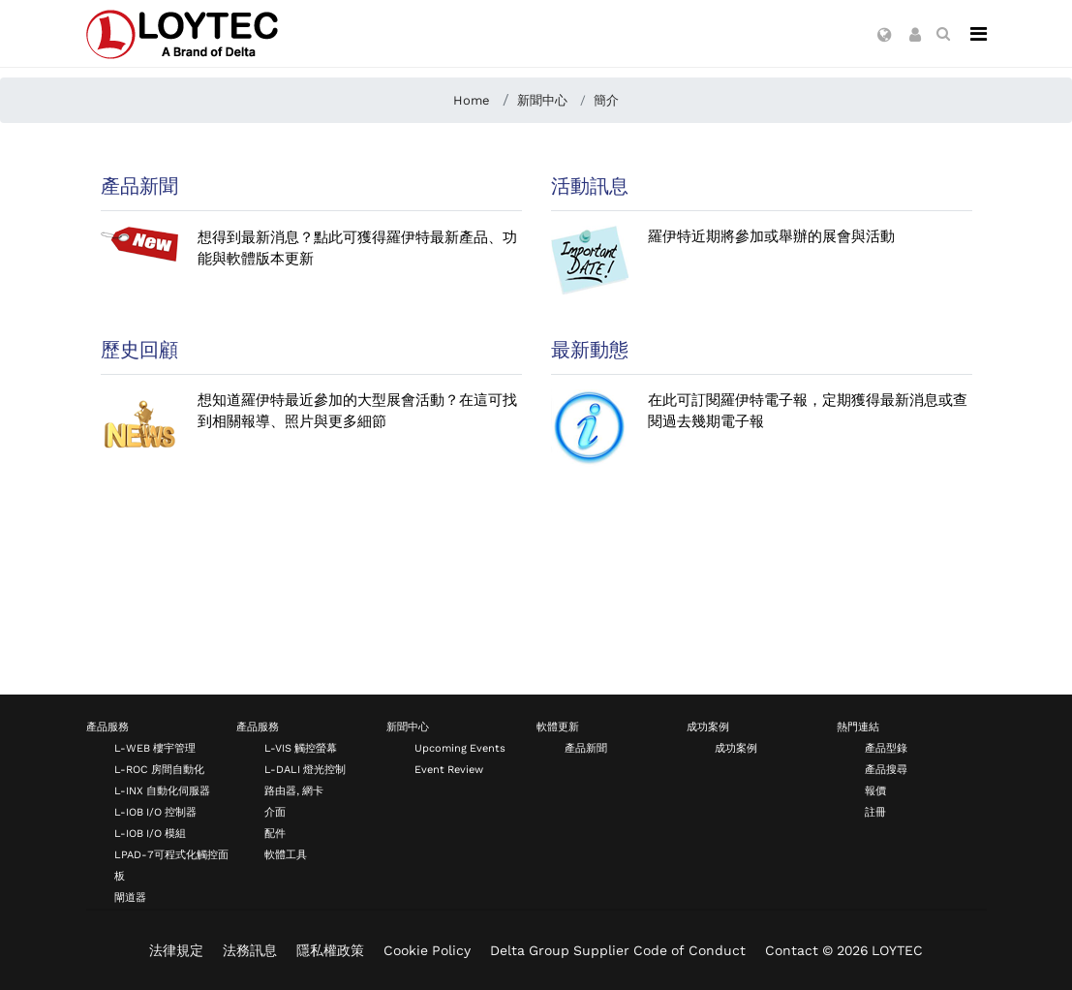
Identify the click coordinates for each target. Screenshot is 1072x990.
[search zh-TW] (943, 34)
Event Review (448, 769)
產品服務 (107, 727)
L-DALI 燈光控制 (305, 769)
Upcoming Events (459, 748)
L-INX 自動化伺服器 (162, 791)
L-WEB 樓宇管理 (155, 748)
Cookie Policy (427, 950)
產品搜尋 (886, 769)
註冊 (875, 812)
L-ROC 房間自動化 (159, 769)
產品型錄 (886, 748)
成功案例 (708, 727)
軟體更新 (557, 727)
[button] (884, 36)
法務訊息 (250, 950)
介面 (275, 812)
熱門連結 (858, 727)
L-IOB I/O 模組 (150, 833)
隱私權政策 (330, 950)
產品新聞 (139, 186)
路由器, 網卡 (293, 791)
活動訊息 (589, 186)
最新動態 (589, 349)
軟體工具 (285, 855)
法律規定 (176, 950)
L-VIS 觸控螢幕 (300, 748)
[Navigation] (978, 34)
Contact (791, 950)
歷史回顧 (139, 349)
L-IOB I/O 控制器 (155, 812)
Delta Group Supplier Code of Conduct (618, 950)
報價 (875, 791)
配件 (275, 833)
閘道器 (130, 897)
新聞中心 (407, 727)
